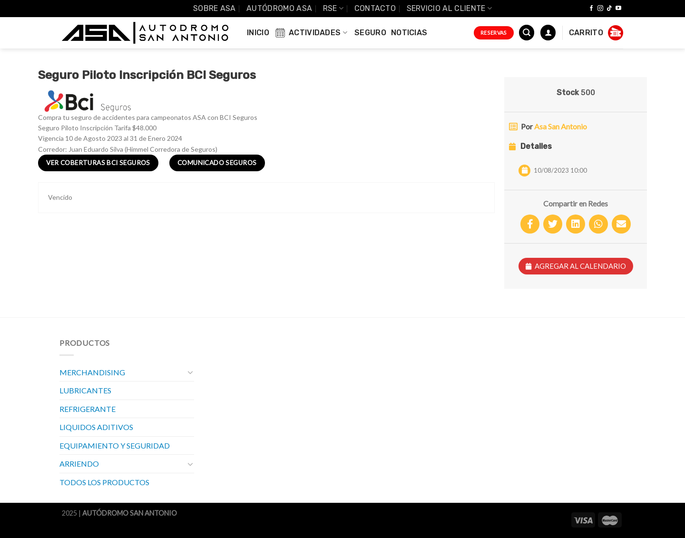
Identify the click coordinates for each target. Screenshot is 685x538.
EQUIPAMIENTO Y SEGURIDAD (114, 445)
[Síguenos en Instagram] (600, 8)
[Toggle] (190, 372)
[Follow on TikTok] (609, 8)
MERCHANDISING (92, 372)
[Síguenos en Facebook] (591, 8)
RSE (333, 8)
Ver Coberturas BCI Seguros (98, 162)
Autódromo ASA (279, 8)
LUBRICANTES (85, 390)
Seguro (370, 32)
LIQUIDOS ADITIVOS (96, 426)
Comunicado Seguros (216, 162)
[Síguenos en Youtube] (618, 8)
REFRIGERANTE (87, 408)
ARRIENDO (79, 463)
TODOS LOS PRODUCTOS (104, 482)
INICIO (258, 32)
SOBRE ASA (214, 8)
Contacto (375, 8)
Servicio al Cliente (449, 8)
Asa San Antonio (560, 126)
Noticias (409, 32)
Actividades (310, 33)
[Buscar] (526, 32)
